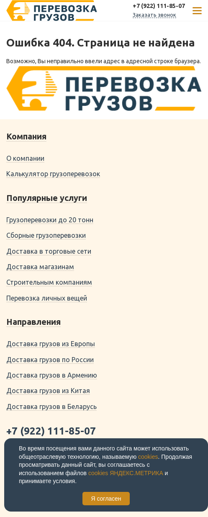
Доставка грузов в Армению (51, 375)
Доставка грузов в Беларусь (51, 406)
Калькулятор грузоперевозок (53, 173)
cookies (148, 456)
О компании (25, 158)
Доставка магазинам (40, 266)
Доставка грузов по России (50, 359)
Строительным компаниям (49, 282)
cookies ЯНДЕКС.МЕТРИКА (125, 473)
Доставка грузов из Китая (48, 390)
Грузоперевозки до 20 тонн (49, 220)
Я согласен (106, 498)
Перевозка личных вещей (46, 298)
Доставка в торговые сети (48, 251)
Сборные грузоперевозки (46, 235)
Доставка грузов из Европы (50, 343)
